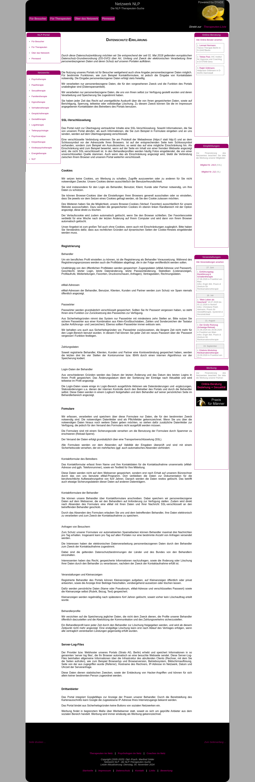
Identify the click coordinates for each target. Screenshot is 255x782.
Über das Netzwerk (86, 18)
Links (152, 770)
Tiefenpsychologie (40, 130)
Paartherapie (38, 85)
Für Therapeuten (60, 18)
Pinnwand (108, 18)
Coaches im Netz (156, 753)
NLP (34, 159)
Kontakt (139, 770)
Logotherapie (38, 125)
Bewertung (166, 770)
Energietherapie (39, 153)
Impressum (104, 770)
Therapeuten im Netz (101, 753)
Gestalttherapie (39, 119)
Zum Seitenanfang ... (215, 742)
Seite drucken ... (37, 742)
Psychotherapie (39, 79)
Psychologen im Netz (129, 753)
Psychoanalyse (39, 136)
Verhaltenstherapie (40, 108)
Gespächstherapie (40, 113)
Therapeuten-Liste (215, 26)
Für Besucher (38, 18)
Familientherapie (39, 96)
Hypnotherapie (38, 102)
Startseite (87, 770)
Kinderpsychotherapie (42, 147)
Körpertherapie (39, 142)
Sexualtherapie (39, 90)
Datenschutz (123, 770)
